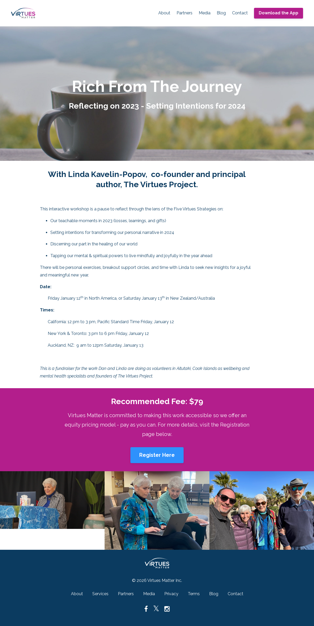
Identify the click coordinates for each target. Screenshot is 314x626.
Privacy (171, 593)
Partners (184, 12)
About (164, 12)
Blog (221, 12)
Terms (194, 593)
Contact (240, 12)
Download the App (278, 12)
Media (204, 12)
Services (100, 593)
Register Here (157, 455)
